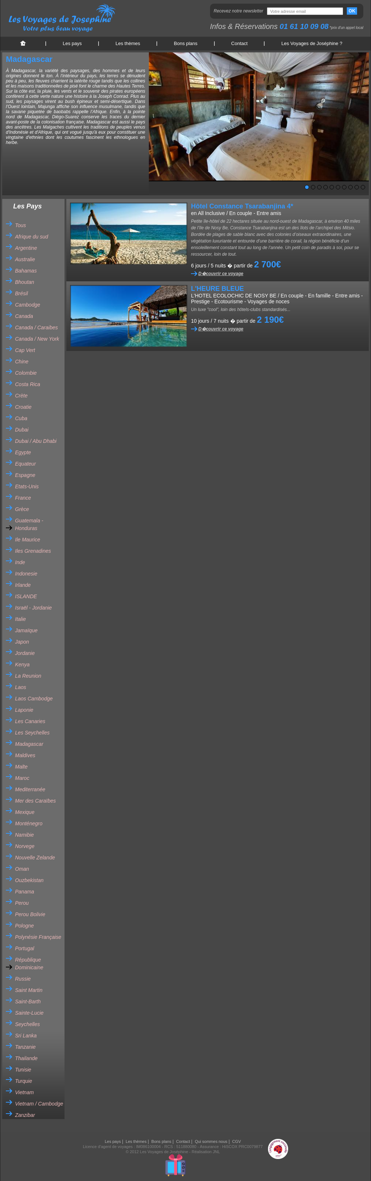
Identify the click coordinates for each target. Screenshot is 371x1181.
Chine (22, 361)
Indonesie (26, 574)
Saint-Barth (28, 1001)
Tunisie (23, 1070)
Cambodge (27, 305)
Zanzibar (25, 1115)
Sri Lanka (26, 1036)
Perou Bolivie (30, 914)
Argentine (26, 248)
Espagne (25, 475)
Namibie (24, 835)
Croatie (23, 407)
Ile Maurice (27, 540)
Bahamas (26, 271)
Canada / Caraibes (36, 327)
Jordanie (25, 653)
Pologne (24, 926)
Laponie (24, 710)
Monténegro (29, 823)
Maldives (25, 755)
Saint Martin (29, 990)
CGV (236, 1141)
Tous (20, 225)
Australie (25, 259)
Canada (24, 316)
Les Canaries (30, 721)
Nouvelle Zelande (35, 857)
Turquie (23, 1081)
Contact (239, 43)
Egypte (23, 452)
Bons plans (185, 43)
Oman (22, 869)
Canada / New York (37, 339)
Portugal (24, 948)
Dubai (22, 430)
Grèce (22, 509)
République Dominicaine (29, 963)
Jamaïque (26, 630)
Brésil (21, 293)
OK (352, 11)
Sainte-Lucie (29, 1013)
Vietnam (24, 1092)
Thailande (26, 1058)
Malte (21, 767)
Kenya (22, 664)
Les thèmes (127, 43)
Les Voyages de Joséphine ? (311, 43)
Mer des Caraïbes (35, 801)
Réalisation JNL (206, 1151)
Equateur (25, 464)
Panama (24, 892)
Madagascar (29, 744)
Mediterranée (30, 789)
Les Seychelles (32, 733)
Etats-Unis (27, 486)
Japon (22, 642)
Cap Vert (25, 350)
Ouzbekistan (29, 880)
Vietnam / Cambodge (39, 1104)
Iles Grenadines (33, 551)
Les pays (72, 43)
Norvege (24, 846)
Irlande (23, 585)
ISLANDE (26, 596)
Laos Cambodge (34, 698)
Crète (21, 396)
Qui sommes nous (211, 1141)
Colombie (26, 373)
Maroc (22, 778)
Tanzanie (25, 1047)
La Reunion (28, 676)
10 (363, 187)
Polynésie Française (38, 937)
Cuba (21, 418)
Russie (23, 979)
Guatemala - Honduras (29, 524)
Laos (20, 687)
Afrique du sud (31, 237)
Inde (20, 562)
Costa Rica (27, 384)
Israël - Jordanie (33, 608)
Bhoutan (24, 282)
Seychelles (27, 1024)
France (23, 498)
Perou (22, 903)
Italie (20, 619)
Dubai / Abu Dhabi (35, 441)
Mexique (24, 812)
